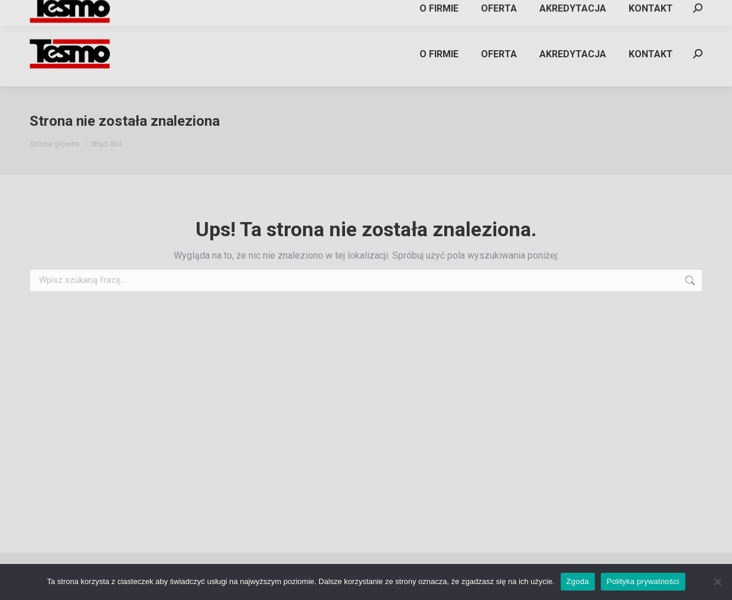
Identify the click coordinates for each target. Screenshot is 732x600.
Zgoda (578, 581)
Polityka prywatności (643, 581)
